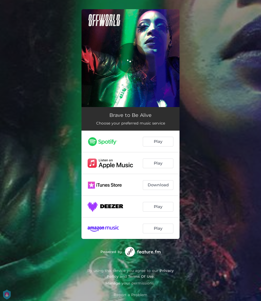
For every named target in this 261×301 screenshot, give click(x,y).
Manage (112, 283)
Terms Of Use (141, 276)
